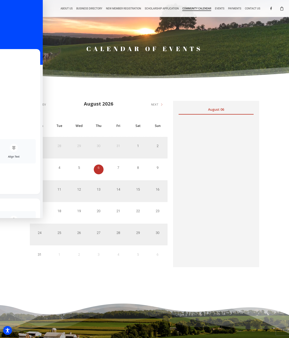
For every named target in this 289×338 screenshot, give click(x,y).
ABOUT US (67, 9)
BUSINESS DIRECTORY (89, 9)
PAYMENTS (234, 9)
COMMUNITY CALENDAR (196, 9)
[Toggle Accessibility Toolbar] (7, 330)
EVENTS (219, 9)
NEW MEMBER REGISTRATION (123, 9)
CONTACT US (252, 9)
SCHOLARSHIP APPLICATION (162, 9)
